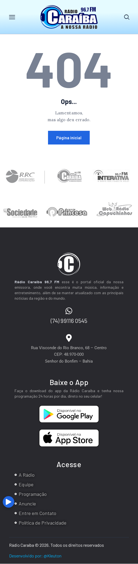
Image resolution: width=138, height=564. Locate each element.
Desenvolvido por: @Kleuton (35, 556)
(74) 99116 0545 (69, 320)
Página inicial (68, 137)
